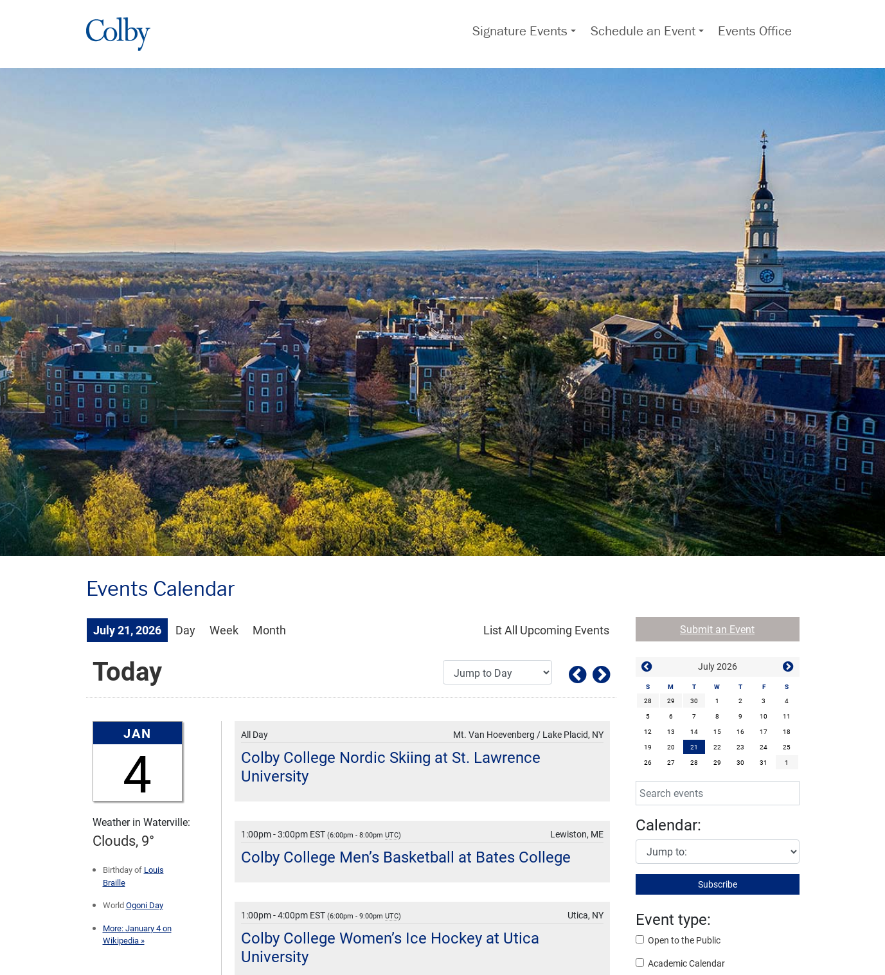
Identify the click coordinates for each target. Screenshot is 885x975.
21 (694, 746)
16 (740, 731)
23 (740, 746)
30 (694, 700)
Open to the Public (678, 940)
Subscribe (717, 884)
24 (763, 746)
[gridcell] (694, 747)
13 (671, 731)
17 (763, 731)
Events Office (755, 30)
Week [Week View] (224, 630)
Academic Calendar (680, 963)
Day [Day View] (185, 630)
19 (648, 746)
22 (717, 746)
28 (648, 700)
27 (671, 762)
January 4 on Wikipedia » (137, 934)
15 (717, 731)
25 (787, 746)
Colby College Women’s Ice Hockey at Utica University (390, 947)
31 (763, 762)
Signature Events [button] (520, 30)
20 (671, 746)
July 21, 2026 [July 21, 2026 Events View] (127, 630)
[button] (647, 667)
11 (787, 715)
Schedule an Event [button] (643, 30)
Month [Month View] (269, 630)
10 (763, 715)
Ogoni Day (144, 905)
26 (648, 762)
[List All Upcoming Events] (546, 630)
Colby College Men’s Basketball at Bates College (406, 856)
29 (671, 700)
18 (787, 731)
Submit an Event (717, 629)
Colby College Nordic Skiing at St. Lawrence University (391, 766)
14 (694, 731)
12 (648, 731)
